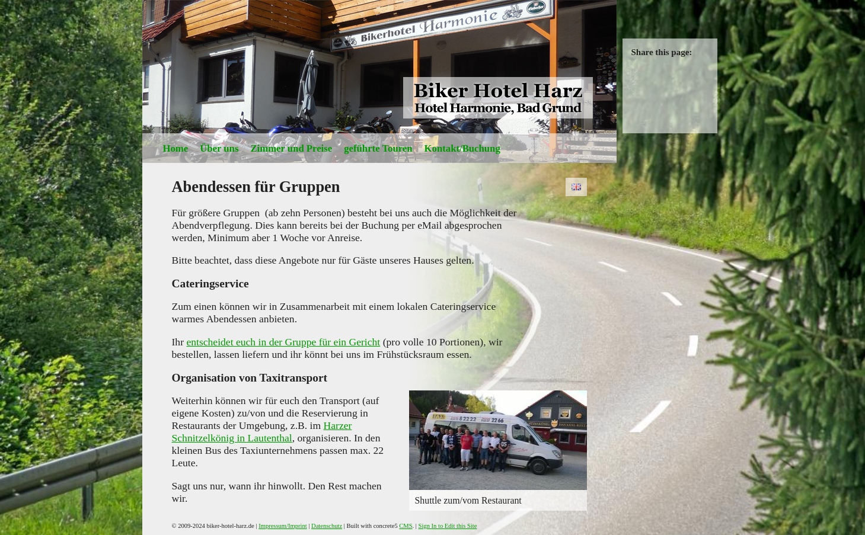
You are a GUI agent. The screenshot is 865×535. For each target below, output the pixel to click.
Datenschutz (326, 526)
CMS (405, 526)
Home (176, 148)
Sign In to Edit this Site (448, 526)
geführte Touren (378, 148)
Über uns (219, 148)
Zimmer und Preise (291, 148)
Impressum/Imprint (282, 526)
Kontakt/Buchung (462, 148)
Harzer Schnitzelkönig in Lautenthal (262, 431)
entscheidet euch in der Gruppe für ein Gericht (283, 342)
